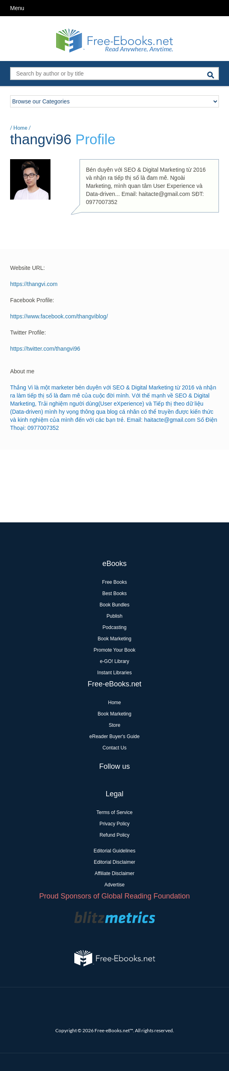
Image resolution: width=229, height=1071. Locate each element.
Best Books (114, 593)
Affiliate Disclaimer (114, 873)
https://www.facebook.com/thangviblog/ (59, 316)
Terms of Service (114, 812)
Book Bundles (114, 605)
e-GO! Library (114, 661)
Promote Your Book (114, 650)
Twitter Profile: (28, 332)
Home (20, 127)
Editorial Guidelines (114, 851)
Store (114, 725)
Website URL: (27, 268)
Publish (114, 616)
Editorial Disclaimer (114, 862)
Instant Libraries (114, 672)
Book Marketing (114, 639)
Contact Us (114, 748)
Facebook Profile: (32, 300)
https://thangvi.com (34, 284)
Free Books (114, 582)
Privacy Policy (114, 824)
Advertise (114, 885)
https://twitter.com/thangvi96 (45, 348)
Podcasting (114, 627)
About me (22, 371)
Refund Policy (114, 835)
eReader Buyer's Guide (114, 736)
